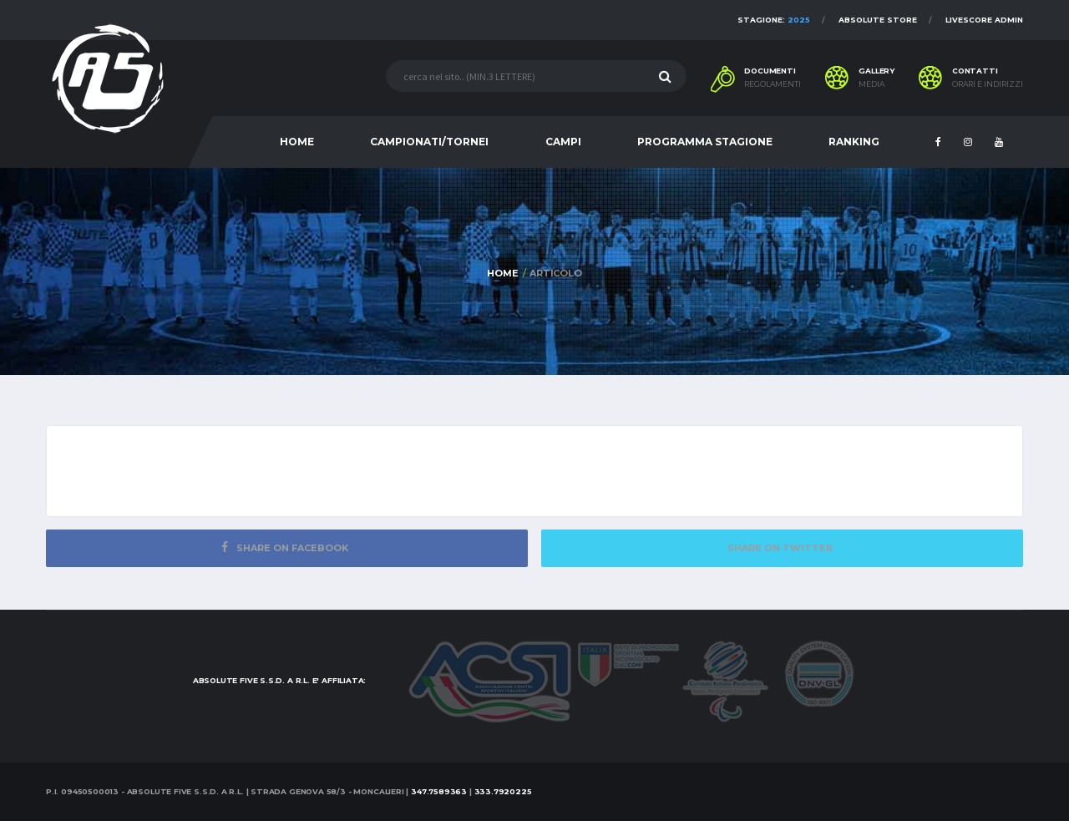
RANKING (853, 141)
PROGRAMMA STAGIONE (705, 141)
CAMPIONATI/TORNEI (429, 141)
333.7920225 (503, 791)
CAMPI (563, 141)
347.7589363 (439, 791)
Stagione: (773, 19)
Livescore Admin (984, 19)
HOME (297, 141)
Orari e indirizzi (987, 84)
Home (502, 273)
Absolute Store (877, 19)
